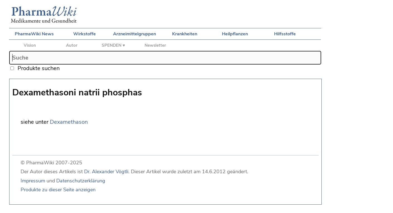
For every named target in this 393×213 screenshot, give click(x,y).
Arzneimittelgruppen (134, 34)
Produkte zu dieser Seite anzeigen (58, 189)
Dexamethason (69, 122)
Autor (71, 45)
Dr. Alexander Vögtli (106, 171)
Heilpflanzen (235, 34)
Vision (30, 45)
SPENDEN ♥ (113, 45)
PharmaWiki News (34, 34)
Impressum (33, 180)
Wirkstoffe (84, 34)
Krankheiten (184, 34)
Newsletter (155, 45)
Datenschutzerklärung (80, 180)
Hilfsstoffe (285, 34)
